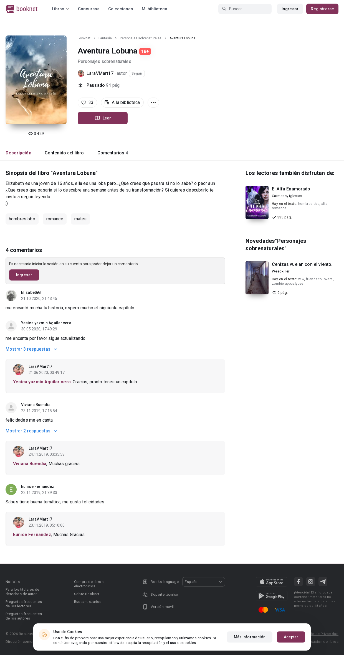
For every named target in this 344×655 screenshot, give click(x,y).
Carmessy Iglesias (287, 196)
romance (54, 218)
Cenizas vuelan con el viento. (302, 264)
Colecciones (120, 8)
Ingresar (290, 8)
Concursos (88, 8)
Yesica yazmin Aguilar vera (46, 323)
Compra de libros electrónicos (88, 584)
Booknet (84, 38)
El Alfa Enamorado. (292, 189)
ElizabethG (31, 292)
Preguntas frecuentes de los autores (24, 616)
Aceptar (291, 637)
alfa (324, 204)
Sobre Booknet (87, 594)
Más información (250, 637)
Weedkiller (281, 271)
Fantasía (105, 38)
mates (80, 218)
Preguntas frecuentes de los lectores (24, 604)
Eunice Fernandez (37, 486)
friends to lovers (319, 279)
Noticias (13, 582)
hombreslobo (22, 218)
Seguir (136, 73)
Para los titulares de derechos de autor (22, 591)
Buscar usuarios (88, 602)
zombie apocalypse (287, 284)
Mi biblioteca (154, 8)
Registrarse (322, 8)
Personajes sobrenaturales (140, 38)
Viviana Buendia (36, 404)
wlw (301, 279)
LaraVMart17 (100, 73)
